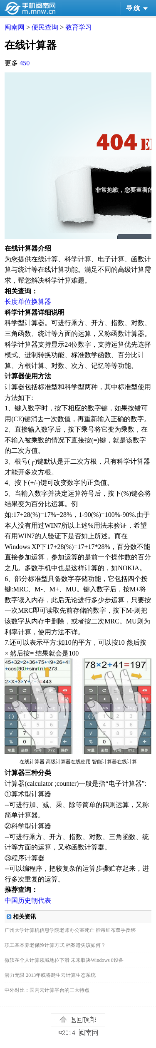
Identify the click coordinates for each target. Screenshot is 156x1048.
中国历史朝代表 (28, 900)
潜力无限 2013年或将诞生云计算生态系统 (50, 975)
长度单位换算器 (28, 301)
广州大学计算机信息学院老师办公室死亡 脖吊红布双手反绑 (70, 930)
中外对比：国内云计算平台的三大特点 (47, 990)
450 (25, 63)
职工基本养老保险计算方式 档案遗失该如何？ (55, 945)
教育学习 (78, 27)
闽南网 (15, 27)
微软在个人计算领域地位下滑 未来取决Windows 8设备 (64, 960)
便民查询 (45, 27)
